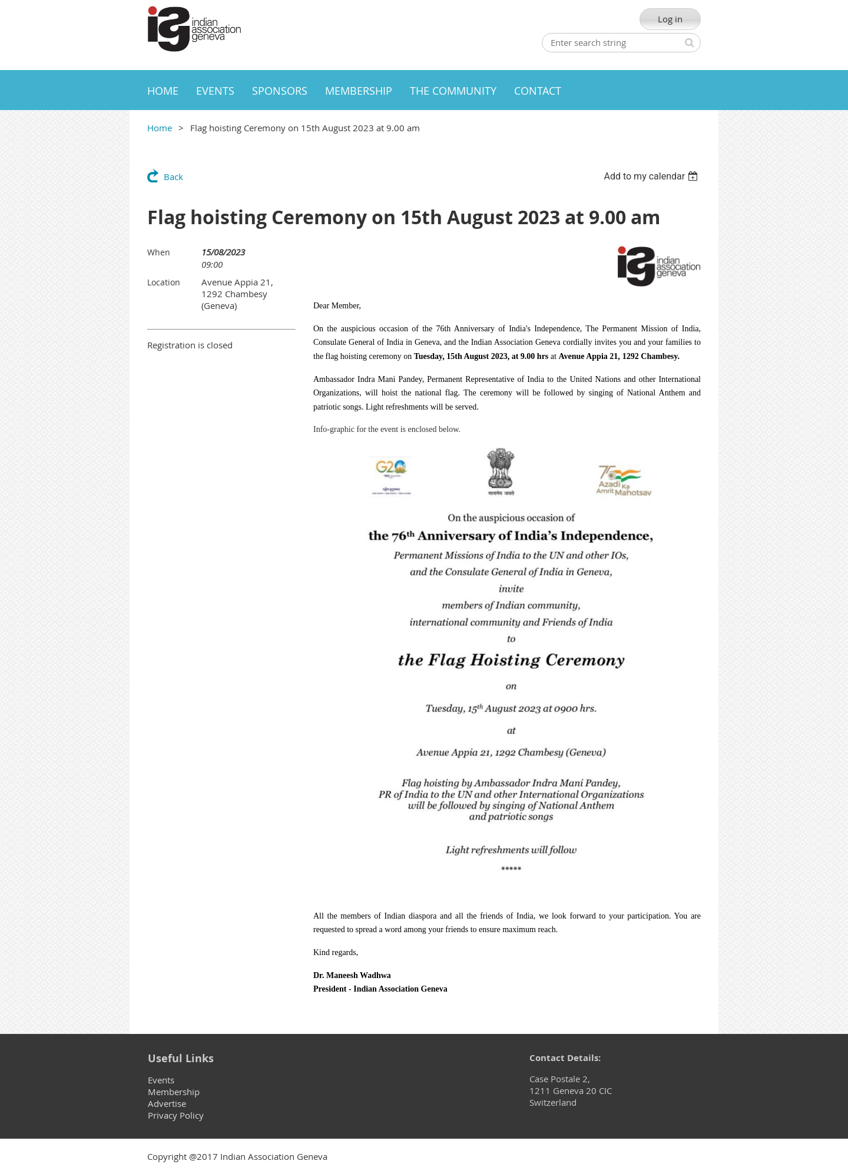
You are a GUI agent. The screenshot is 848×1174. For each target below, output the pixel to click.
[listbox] (652, 176)
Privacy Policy (176, 1115)
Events (161, 1080)
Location (163, 282)
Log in (670, 19)
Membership (174, 1091)
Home (159, 128)
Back (173, 176)
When (158, 252)
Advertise (167, 1103)
